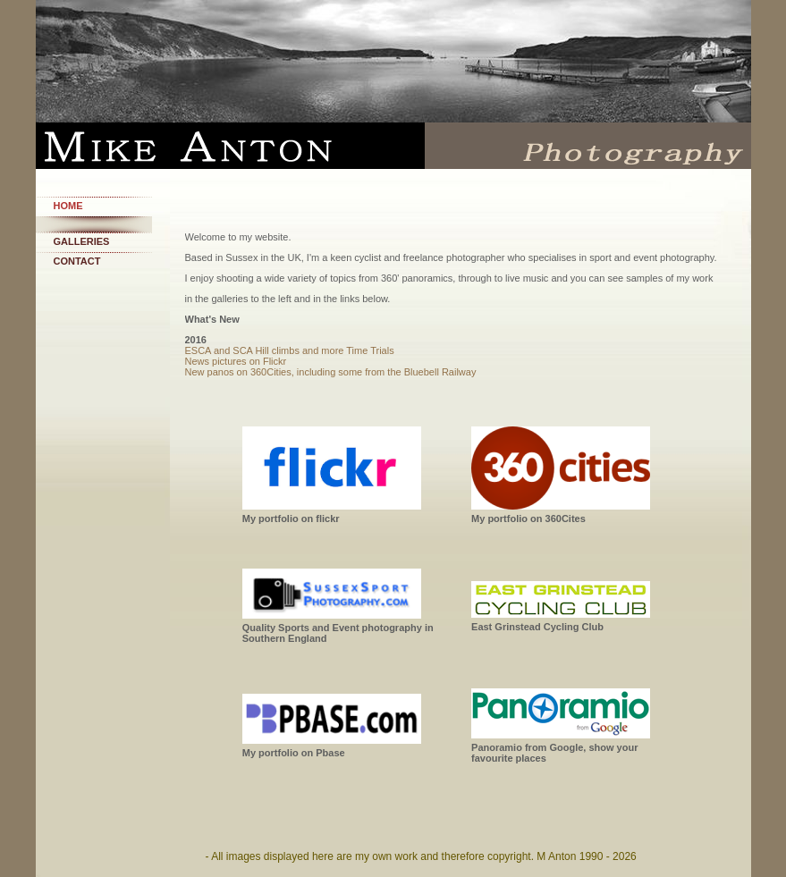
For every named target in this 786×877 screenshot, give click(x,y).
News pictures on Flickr (236, 361)
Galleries (82, 241)
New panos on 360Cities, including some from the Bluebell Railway (331, 372)
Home (68, 205)
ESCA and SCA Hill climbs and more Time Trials (289, 350)
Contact (77, 261)
